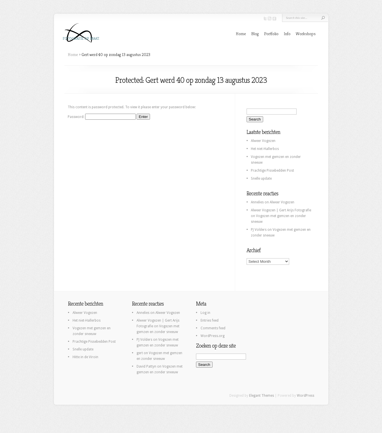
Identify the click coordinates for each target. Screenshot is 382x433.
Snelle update (261, 179)
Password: (102, 117)
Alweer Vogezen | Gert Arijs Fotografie (281, 210)
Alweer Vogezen (263, 141)
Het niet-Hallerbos (265, 149)
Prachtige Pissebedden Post (272, 171)
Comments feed (213, 328)
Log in (205, 313)
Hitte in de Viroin (85, 357)
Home (241, 33)
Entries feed (210, 320)
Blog (255, 33)
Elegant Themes (261, 396)
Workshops (306, 33)
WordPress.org (213, 336)
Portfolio (271, 33)
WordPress (305, 396)
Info (287, 33)
